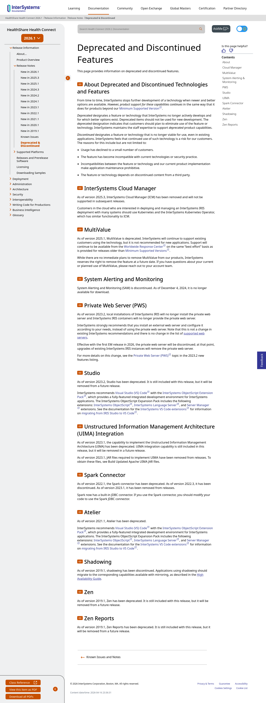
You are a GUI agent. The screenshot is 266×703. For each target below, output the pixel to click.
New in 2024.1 (30, 101)
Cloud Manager (232, 67)
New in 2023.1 (30, 107)
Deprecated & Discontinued (100, 18)
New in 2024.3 (30, 89)
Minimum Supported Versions (147, 251)
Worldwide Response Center (145, 247)
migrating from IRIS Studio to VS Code (109, 413)
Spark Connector (232, 103)
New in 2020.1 (30, 125)
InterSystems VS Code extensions (164, 409)
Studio (226, 92)
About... (22, 54)
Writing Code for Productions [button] (31, 205)
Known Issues (30, 137)
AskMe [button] (222, 28)
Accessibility (241, 683)
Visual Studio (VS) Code (132, 393)
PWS (225, 87)
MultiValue (229, 73)
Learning (74, 8)
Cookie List (242, 688)
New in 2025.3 (30, 77)
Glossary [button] (18, 215)
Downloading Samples (31, 173)
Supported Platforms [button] (30, 152)
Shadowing (229, 114)
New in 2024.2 (30, 95)
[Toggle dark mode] (242, 29)
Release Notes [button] (26, 65)
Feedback (262, 359)
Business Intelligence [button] (26, 210)
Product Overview (28, 60)
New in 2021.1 (30, 119)
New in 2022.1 (30, 113)
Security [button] (18, 194)
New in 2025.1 (30, 83)
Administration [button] (22, 184)
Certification (207, 8)
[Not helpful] (231, 51)
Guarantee (224, 683)
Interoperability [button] (23, 199)
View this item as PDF (23, 690)
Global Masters (180, 8)
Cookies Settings (223, 688)
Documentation (98, 8)
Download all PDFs (21, 697)
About (226, 62)
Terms (211, 683)
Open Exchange (151, 8)
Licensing (23, 167)
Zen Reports (230, 124)
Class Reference (23, 683)
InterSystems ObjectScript (113, 405)
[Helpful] (224, 51)
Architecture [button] (20, 189)
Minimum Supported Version (140, 108)
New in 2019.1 (30, 131)
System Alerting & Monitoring (233, 80)
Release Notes (75, 18)
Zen (224, 119)
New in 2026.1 (30, 72)
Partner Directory (235, 8)
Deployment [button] (20, 179)
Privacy (201, 683)
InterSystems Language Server (156, 405)
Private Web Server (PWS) (152, 356)
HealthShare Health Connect (31, 29)
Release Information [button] (26, 48)
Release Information (55, 18)
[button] (80, 84)
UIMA (225, 98)
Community (125, 8)
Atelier (226, 108)
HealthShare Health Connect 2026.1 (23, 18)
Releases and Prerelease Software (32, 159)
